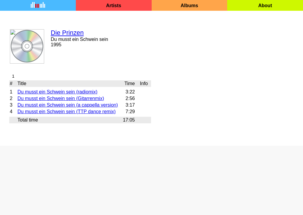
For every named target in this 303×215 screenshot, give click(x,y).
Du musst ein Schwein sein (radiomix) (58, 91)
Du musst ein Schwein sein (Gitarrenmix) (61, 98)
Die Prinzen (67, 32)
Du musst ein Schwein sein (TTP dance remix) (67, 111)
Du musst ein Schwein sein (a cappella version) (68, 105)
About (265, 5)
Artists (113, 5)
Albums (189, 5)
